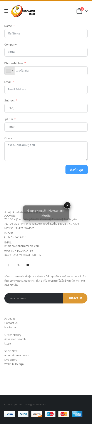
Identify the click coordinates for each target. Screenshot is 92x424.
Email (7, 82)
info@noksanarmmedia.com (22, 246)
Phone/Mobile (13, 63)
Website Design (14, 364)
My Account (11, 327)
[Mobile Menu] (7, 11)
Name (8, 26)
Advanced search (15, 339)
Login (7, 343)
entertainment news (16, 355)
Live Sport (10, 359)
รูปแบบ (8, 119)
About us (9, 318)
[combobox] (10, 71)
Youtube (28, 265)
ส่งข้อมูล (76, 169)
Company (10, 44)
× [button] (67, 205)
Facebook (9, 265)
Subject (9, 100)
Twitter (18, 265)
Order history (12, 334)
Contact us (11, 323)
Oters (8, 138)
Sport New (10, 351)
